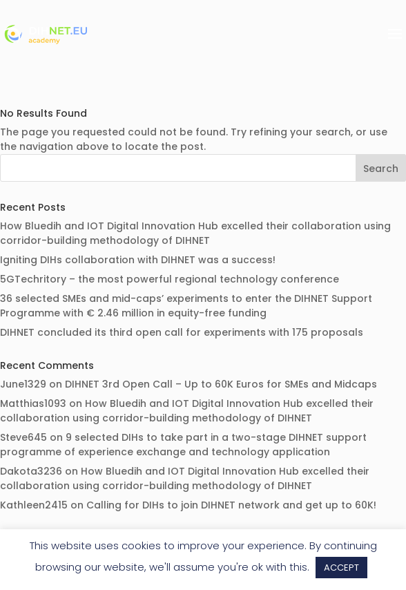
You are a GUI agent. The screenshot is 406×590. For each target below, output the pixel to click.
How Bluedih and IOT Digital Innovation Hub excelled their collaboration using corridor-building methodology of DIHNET (195, 233)
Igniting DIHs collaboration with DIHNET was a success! (138, 260)
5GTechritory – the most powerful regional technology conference (169, 279)
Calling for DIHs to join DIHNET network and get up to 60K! (231, 505)
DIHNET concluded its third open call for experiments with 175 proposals (181, 332)
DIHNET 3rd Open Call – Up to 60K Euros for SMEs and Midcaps (221, 384)
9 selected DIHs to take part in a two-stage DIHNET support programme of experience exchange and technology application (183, 444)
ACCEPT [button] (341, 567)
